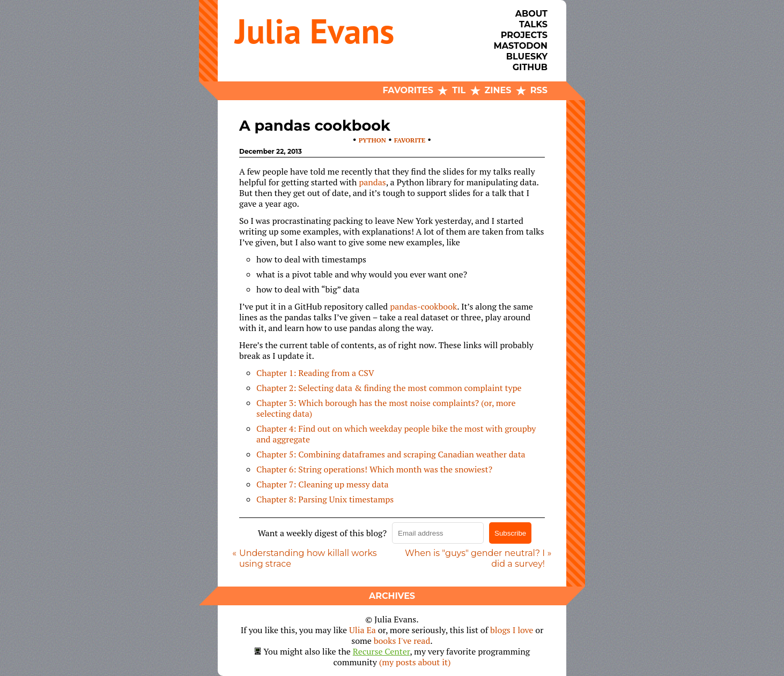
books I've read (402, 641)
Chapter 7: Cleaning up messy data (322, 484)
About (531, 14)
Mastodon (521, 46)
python (372, 140)
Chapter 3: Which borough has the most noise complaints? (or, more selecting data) (386, 408)
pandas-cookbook (423, 306)
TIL (458, 90)
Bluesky (527, 56)
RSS (539, 90)
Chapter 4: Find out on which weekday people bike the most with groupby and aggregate (396, 434)
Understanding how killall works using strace (308, 558)
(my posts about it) (415, 662)
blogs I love (511, 630)
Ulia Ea (362, 630)
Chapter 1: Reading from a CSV (315, 373)
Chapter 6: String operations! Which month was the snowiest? (374, 469)
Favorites (408, 90)
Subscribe (510, 533)
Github (530, 67)
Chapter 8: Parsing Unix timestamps (325, 499)
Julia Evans (314, 31)
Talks (533, 24)
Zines (498, 90)
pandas (372, 182)
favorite (409, 140)
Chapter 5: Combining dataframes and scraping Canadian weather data (391, 454)
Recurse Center (381, 651)
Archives (392, 596)
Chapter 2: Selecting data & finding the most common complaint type (389, 388)
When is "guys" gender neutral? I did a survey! (475, 558)
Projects (524, 35)
